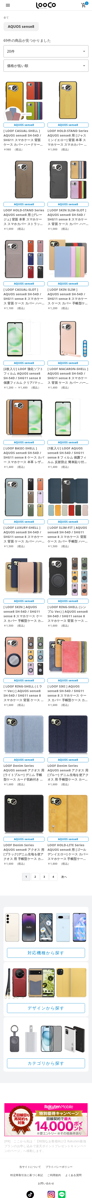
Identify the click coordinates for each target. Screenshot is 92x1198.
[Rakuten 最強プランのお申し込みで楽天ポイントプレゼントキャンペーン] (46, 1119)
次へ (64, 877)
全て (6, 17)
